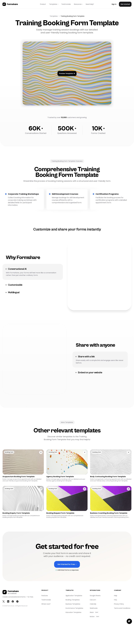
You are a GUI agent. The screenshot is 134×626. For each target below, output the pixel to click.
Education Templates (73, 612)
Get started (125, 4)
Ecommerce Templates (74, 608)
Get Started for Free (67, 565)
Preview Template (67, 73)
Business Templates (73, 604)
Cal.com (93, 600)
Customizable (13, 284)
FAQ (115, 600)
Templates (54, 16)
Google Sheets (95, 596)
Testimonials (66, 4)
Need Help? (90, 4)
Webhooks (93, 608)
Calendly (93, 604)
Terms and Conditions (122, 608)
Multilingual (12, 292)
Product (43, 4)
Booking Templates (73, 600)
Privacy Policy (119, 604)
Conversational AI (15, 269)
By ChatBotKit (12, 593)
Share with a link (85, 356)
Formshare (10, 606)
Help (115, 596)
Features (44, 596)
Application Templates (74, 596)
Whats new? (45, 604)
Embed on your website (88, 372)
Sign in (114, 4)
